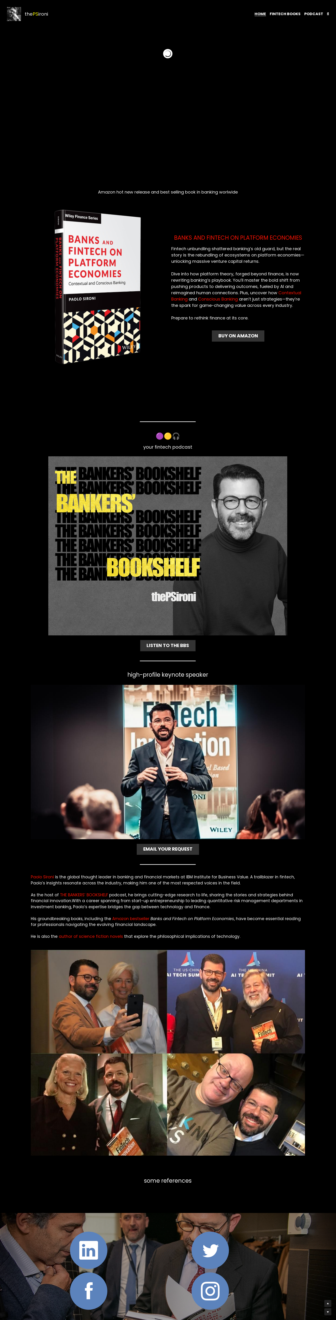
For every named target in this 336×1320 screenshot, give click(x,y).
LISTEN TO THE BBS (168, 643)
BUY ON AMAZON (238, 334)
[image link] (97, 287)
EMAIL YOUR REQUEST (168, 845)
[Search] (328, 14)
